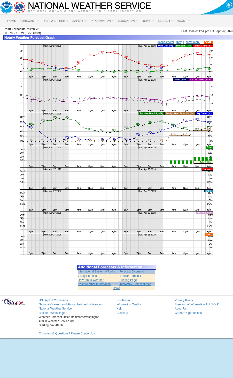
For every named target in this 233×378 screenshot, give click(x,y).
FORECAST (29, 21)
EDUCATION (128, 21)
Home (116, 288)
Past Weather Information (94, 284)
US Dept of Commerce (53, 300)
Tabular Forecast (130, 276)
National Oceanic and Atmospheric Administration (70, 304)
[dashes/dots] (165, 42)
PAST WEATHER (55, 21)
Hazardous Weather (91, 280)
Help (119, 308)
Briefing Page (128, 280)
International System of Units (96, 271)
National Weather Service (55, 308)
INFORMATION (102, 21)
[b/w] (179, 42)
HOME (11, 21)
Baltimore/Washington (53, 313)
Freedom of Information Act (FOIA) (197, 304)
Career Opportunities (188, 313)
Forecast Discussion (132, 271)
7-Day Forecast (88, 276)
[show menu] (193, 42)
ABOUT (183, 21)
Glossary (122, 313)
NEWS (148, 21)
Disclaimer (123, 300)
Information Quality (128, 304)
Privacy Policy (184, 300)
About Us (180, 308)
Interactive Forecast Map (135, 284)
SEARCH (165, 21)
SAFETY (79, 21)
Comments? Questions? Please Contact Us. (67, 333)
